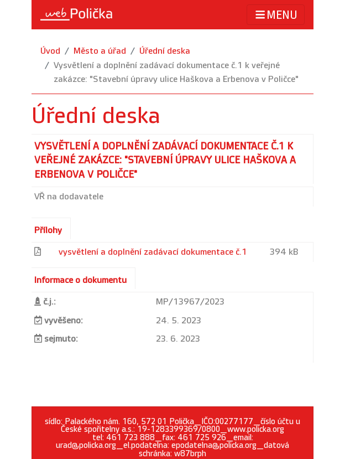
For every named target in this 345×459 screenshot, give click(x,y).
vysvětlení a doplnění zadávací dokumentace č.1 (153, 252)
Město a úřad (100, 51)
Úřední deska (164, 51)
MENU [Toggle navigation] (275, 14)
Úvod (50, 51)
